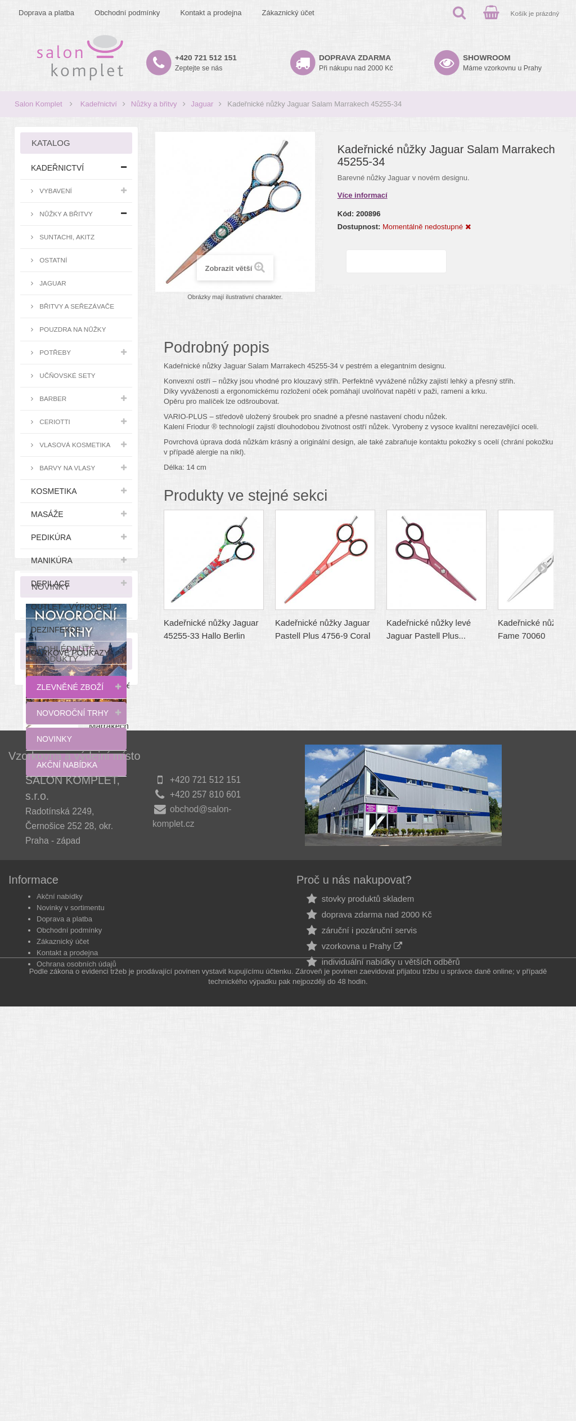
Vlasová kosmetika (74, 444)
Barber (52, 398)
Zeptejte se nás (206, 63)
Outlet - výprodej (71, 606)
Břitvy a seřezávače (76, 306)
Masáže (47, 514)
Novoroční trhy (73, 713)
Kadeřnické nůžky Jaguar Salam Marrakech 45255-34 (110, 1056)
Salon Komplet (38, 104)
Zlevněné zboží (70, 687)
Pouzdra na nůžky (72, 329)
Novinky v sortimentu (71, 1296)
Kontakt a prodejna (210, 12)
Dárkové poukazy (70, 652)
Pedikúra (51, 537)
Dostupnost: (359, 226)
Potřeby (54, 352)
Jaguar (202, 104)
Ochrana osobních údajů (76, 1352)
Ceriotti (54, 421)
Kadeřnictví (98, 104)
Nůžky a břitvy (154, 104)
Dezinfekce (56, 629)
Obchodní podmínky (127, 12)
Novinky (54, 738)
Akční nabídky (60, 1285)
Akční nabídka (67, 764)
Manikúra (52, 560)
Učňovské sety (67, 375)
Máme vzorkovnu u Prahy (502, 63)
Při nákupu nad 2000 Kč (356, 63)
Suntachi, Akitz (66, 236)
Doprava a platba (46, 12)
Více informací (363, 195)
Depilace (50, 583)
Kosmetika (54, 491)
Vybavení (55, 190)
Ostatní (52, 260)
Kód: (346, 214)
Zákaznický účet (288, 12)
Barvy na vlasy (66, 467)
